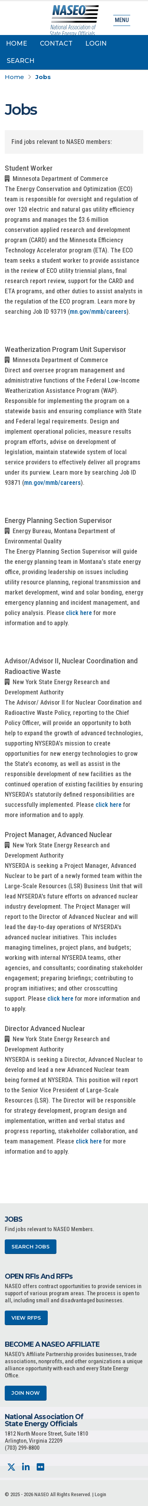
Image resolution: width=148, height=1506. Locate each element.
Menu (122, 20)
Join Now (25, 1393)
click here (79, 613)
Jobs (43, 77)
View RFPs (26, 1318)
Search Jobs (30, 1247)
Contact (56, 43)
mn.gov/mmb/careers (98, 311)
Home (16, 43)
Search (20, 60)
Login (96, 43)
